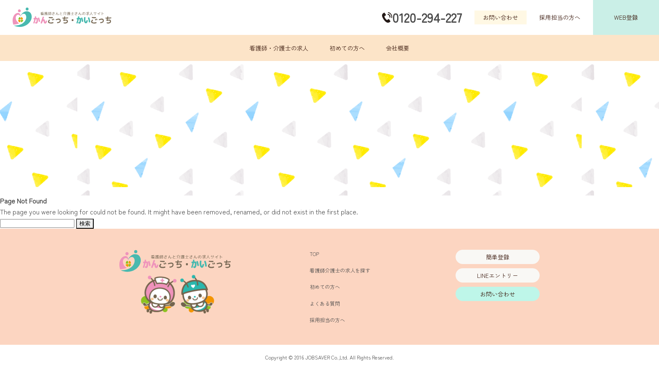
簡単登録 (497, 257)
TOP (314, 253)
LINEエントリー (497, 275)
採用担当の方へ (559, 17)
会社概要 (397, 48)
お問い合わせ (500, 17)
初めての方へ (347, 48)
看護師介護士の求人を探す (340, 270)
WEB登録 (626, 17)
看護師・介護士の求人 (279, 48)
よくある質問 (325, 303)
